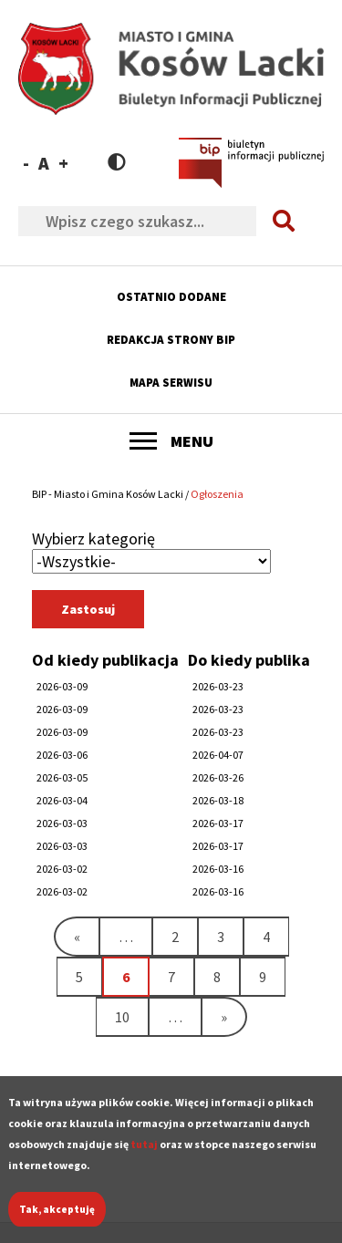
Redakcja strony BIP (171, 339)
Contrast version (117, 161)
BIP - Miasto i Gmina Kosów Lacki (107, 494)
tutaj (144, 1156)
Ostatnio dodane (171, 297)
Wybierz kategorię (93, 538)
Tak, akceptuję (57, 1221)
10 (131, 1017)
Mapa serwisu (171, 382)
